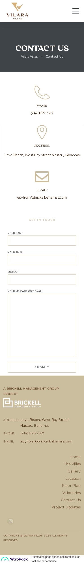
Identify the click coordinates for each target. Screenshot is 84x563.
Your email (42, 265)
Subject (42, 284)
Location (73, 491)
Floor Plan (71, 498)
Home (75, 469)
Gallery (74, 484)
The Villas (72, 476)
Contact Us (71, 512)
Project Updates (66, 519)
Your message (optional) (42, 330)
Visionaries (71, 505)
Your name (42, 246)
